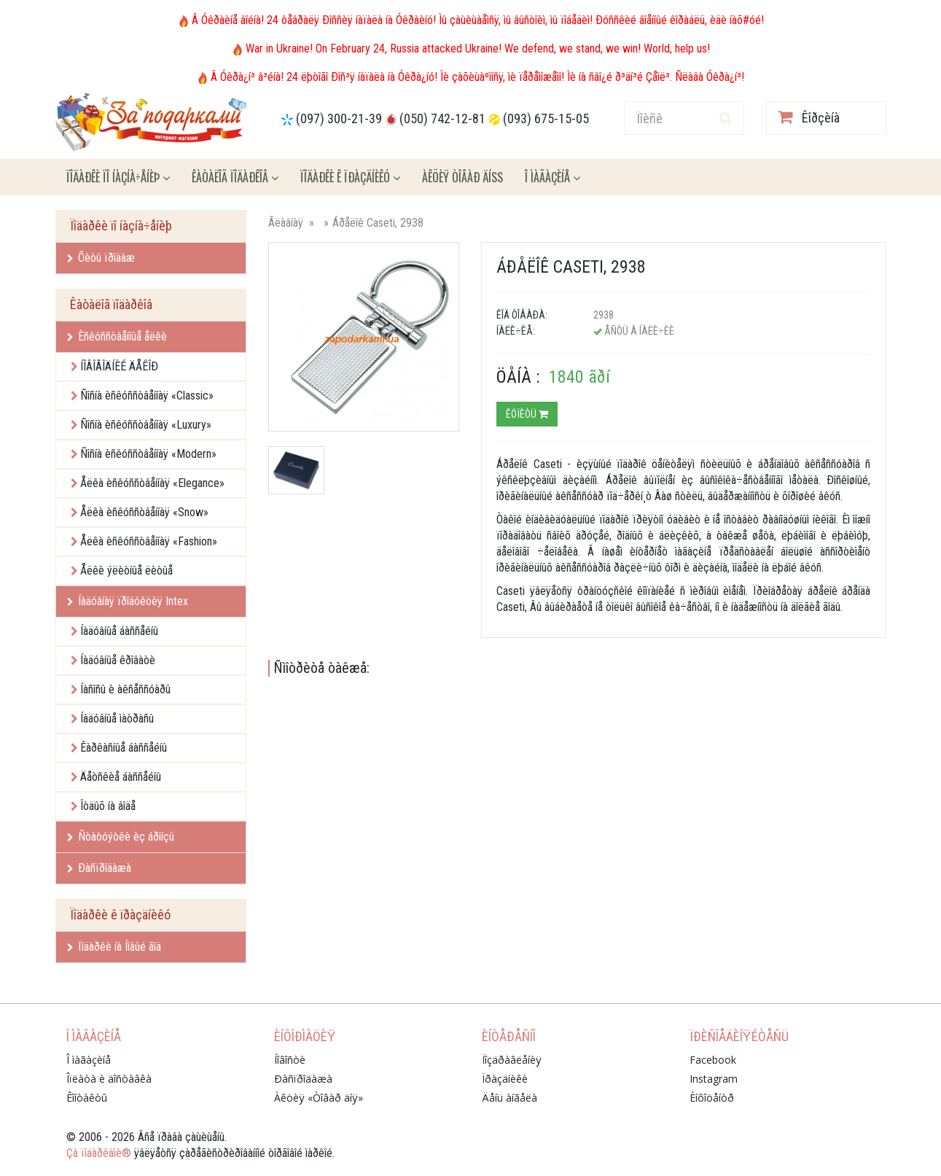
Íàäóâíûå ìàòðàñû (117, 718)
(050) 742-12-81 (442, 118)
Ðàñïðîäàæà (99, 868)
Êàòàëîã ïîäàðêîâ (235, 177)
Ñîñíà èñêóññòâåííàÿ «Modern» (148, 454)
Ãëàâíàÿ (285, 223)
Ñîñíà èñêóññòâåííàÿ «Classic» (147, 395)
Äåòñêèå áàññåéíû (120, 777)
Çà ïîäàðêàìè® (98, 1153)
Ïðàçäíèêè (505, 1079)
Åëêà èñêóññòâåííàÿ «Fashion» (148, 541)
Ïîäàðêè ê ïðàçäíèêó (350, 177)
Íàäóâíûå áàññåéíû (119, 631)
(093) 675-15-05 (546, 118)
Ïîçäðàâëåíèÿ (512, 1060)
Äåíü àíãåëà (509, 1098)
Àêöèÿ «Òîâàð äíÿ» (318, 1098)
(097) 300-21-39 (339, 118)
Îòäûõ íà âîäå (108, 806)
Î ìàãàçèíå (552, 177)
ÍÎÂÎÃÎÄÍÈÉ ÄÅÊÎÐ (119, 366)
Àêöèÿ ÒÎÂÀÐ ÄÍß (462, 177)
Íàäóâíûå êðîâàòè (117, 660)
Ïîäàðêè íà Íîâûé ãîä (114, 947)
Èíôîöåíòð (712, 1098)
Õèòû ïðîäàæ (101, 258)
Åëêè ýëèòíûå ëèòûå (126, 570)
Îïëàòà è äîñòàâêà (109, 1079)
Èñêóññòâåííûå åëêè (117, 336)
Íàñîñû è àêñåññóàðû (125, 689)
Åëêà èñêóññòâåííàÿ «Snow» (144, 512)
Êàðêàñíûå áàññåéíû (123, 748)
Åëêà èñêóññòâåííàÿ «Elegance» (152, 483)
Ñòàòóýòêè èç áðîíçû (120, 837)
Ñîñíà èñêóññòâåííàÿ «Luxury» (145, 425)
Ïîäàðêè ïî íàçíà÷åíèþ (118, 177)
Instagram (714, 1079)
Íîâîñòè (289, 1060)
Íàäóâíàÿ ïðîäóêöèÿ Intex (127, 601)
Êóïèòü (527, 414)
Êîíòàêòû (86, 1098)
